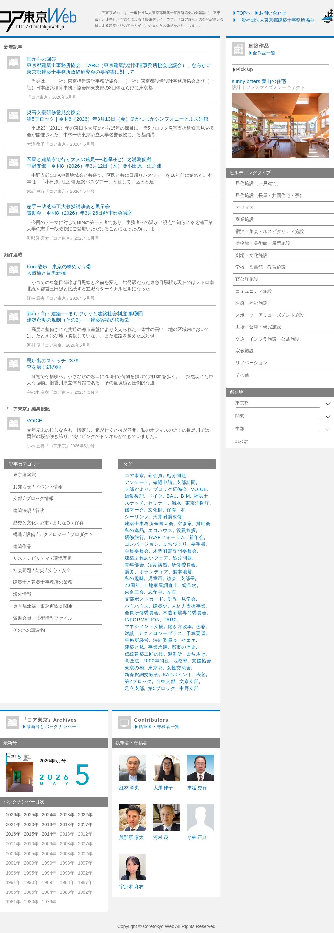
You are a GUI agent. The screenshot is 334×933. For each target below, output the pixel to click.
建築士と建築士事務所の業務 (42, 582)
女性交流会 (179, 667)
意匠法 (132, 660)
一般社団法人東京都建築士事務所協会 (273, 20)
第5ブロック (161, 688)
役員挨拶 (186, 530)
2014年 (49, 834)
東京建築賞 (24, 474)
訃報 (172, 599)
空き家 (184, 523)
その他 (242, 374)
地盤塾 (180, 660)
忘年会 (155, 592)
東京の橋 (134, 667)
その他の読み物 (29, 630)
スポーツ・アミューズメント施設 (269, 315)
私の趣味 (134, 578)
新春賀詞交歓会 (142, 674)
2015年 (31, 834)
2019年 (49, 824)
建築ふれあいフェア (147, 557)
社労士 (201, 496)
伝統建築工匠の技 (144, 654)
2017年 (85, 824)
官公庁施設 (246, 279)
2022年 (85, 814)
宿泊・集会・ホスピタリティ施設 (269, 231)
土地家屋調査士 (161, 585)
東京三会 (134, 592)
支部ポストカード (144, 599)
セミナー (158, 503)
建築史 (160, 605)
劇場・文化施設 (251, 255)
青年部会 (134, 564)
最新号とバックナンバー (49, 726)
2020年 (31, 824)
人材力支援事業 (189, 605)
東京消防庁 (197, 503)
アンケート (137, 482)
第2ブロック (138, 681)
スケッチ (134, 503)
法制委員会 (165, 640)
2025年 (31, 814)
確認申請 (163, 482)
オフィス (244, 207)
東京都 (155, 667)
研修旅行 (134, 537)
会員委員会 (137, 551)
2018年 (67, 824)
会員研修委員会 (142, 612)
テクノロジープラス (160, 633)
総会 (171, 578)
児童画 (155, 578)
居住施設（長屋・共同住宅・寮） (269, 195)
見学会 (188, 599)
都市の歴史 (184, 647)
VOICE (34, 420)
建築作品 (22, 546)
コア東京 (134, 475)
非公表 (241, 442)
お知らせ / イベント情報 (38, 486)
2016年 (13, 834)
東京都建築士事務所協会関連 (42, 606)
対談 (129, 633)
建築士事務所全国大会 (149, 523)
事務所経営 (137, 640)
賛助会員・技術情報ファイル (42, 618)
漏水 (176, 503)
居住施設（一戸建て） (258, 183)
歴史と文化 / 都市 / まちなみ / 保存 (48, 522)
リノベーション (251, 362)
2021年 (13, 824)
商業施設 (244, 219)
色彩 (201, 626)
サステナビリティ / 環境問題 (42, 558)
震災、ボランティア (147, 571)
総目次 (189, 585)
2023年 (67, 814)
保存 (171, 509)
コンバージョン (142, 544)
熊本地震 (182, 571)
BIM (185, 496)
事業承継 (158, 647)
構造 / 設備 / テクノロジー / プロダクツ (53, 534)
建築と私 (134, 647)
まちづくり (175, 544)
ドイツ (155, 496)
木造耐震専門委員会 (175, 551)
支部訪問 (186, 482)
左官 (171, 592)
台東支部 (165, 681)
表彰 (201, 674)
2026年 (13, 814)
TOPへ (241, 13)
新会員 (155, 475)
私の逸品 (134, 530)
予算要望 (196, 633)
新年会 (196, 537)
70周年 (132, 585)
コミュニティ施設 (253, 291)
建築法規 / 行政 (28, 510)
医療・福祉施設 (251, 303)
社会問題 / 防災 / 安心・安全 (42, 570)
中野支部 (189, 688)
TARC (170, 619)
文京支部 (189, 681)
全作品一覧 (262, 52)
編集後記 (134, 496)
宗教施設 (244, 350)
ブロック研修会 (170, 489)
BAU (172, 496)
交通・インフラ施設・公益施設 (267, 339)
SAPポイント (177, 674)
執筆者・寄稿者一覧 (157, 726)
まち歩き (196, 654)
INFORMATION (142, 619)
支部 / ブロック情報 (33, 498)
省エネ (188, 640)
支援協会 (201, 660)
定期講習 (158, 564)
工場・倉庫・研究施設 (258, 326)
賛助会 (203, 523)
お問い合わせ (270, 13)
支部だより (137, 489)
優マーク (134, 509)
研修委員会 (184, 564)
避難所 (175, 654)
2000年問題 (156, 660)
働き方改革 (180, 626)
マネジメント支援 (144, 626)
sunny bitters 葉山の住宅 (259, 81)
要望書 (198, 544)
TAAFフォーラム (166, 537)
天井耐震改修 (167, 516)
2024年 (49, 814)
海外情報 (22, 594)
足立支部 (134, 688)
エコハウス (160, 530)
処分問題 (176, 475)
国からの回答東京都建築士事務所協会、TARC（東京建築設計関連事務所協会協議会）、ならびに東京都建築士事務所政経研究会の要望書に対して (119, 65)
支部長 (187, 578)
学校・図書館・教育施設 (260, 267)
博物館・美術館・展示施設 (262, 243)
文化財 (155, 509)
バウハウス (137, 605)
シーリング (137, 516)
